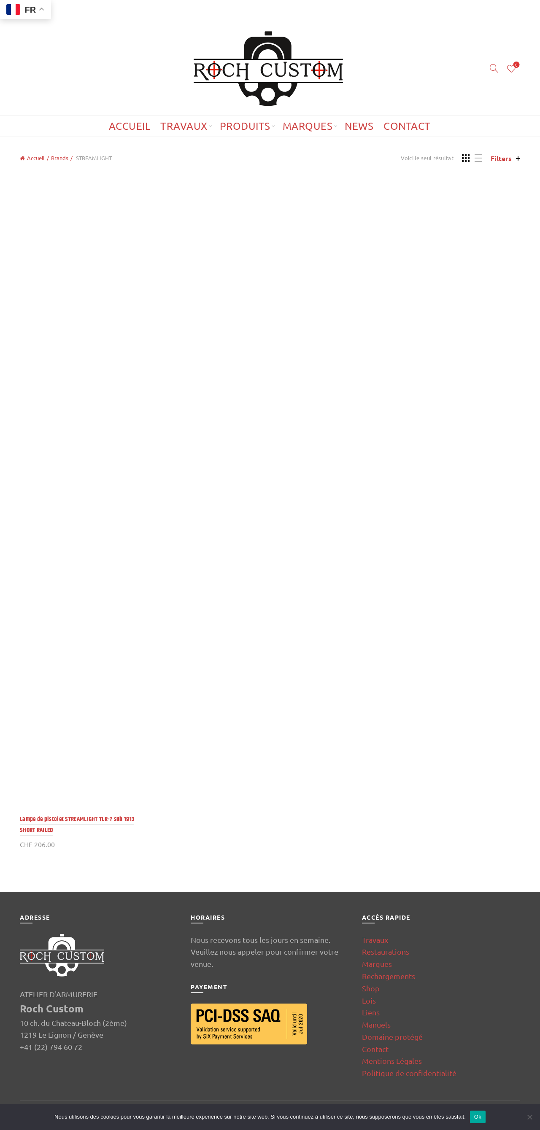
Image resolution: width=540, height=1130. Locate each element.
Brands (59, 157)
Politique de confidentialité (409, 1072)
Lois (369, 1000)
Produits (245, 126)
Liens (371, 1012)
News (359, 126)
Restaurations (385, 951)
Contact (407, 126)
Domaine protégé (392, 1036)
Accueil (130, 126)
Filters (501, 158)
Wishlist (515, 65)
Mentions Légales (392, 1060)
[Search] (494, 68)
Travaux (184, 126)
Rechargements (388, 976)
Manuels (376, 1024)
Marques (308, 126)
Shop (371, 988)
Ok (477, 1117)
